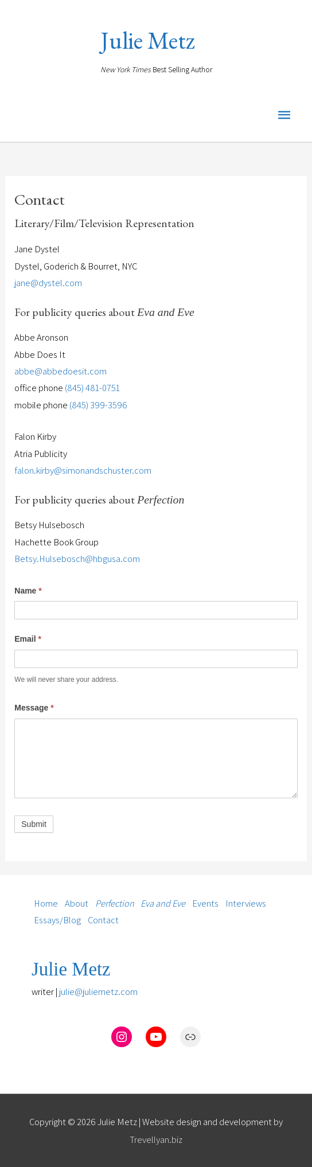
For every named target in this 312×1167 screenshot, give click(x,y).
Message (34, 707)
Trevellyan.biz (156, 1139)
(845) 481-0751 (92, 387)
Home (46, 903)
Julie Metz (147, 40)
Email (27, 638)
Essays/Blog (57, 920)
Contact (103, 920)
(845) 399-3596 (98, 405)
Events (205, 903)
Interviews (245, 903)
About (76, 903)
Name (27, 590)
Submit (33, 824)
